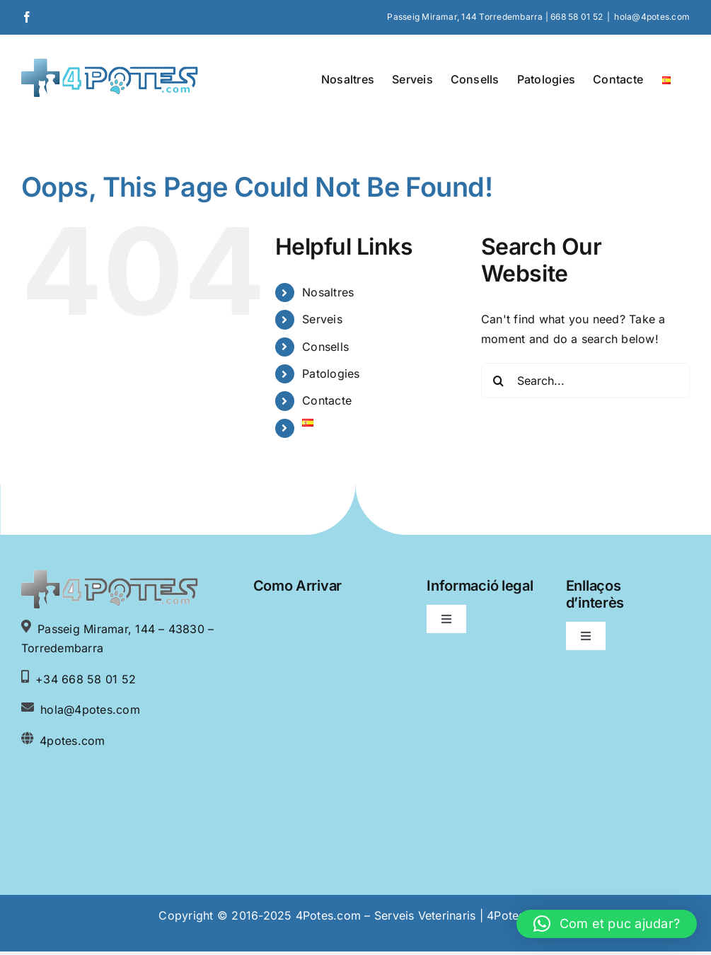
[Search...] (585, 380)
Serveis (322, 319)
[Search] (498, 380)
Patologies (330, 373)
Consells (325, 347)
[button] (606, 924)
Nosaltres (328, 292)
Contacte (327, 400)
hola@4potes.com (652, 16)
